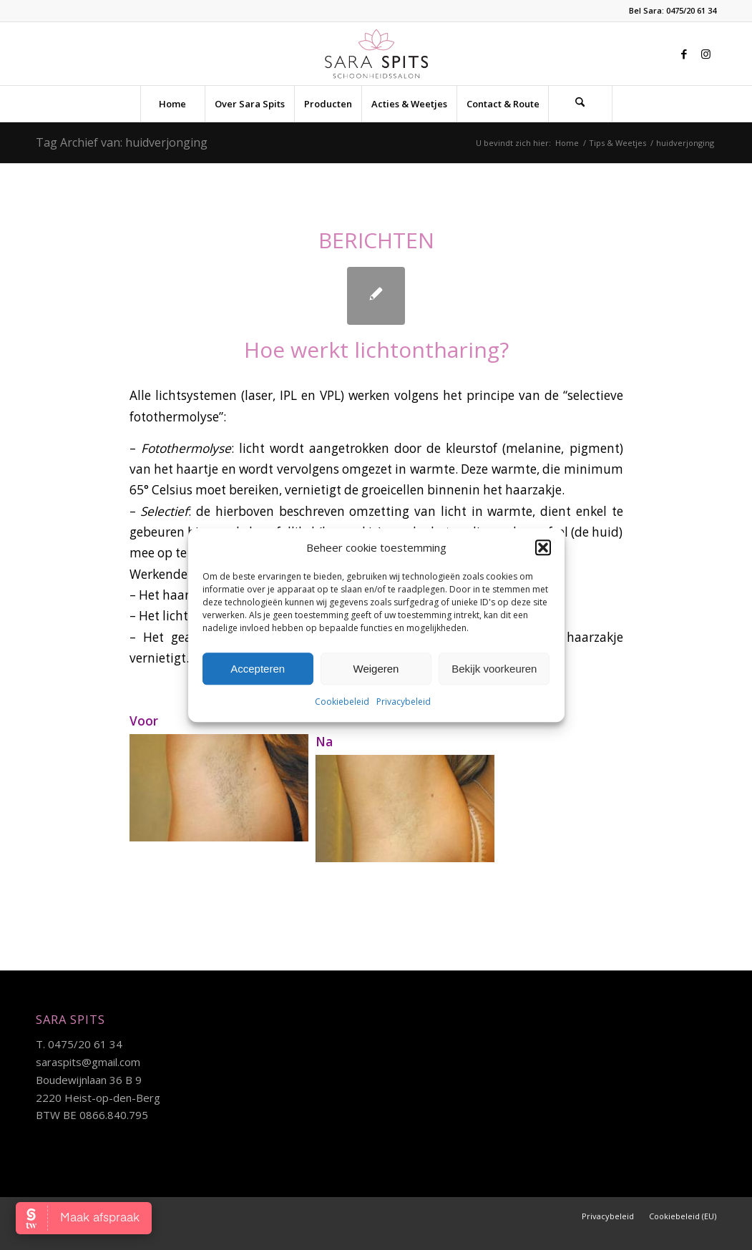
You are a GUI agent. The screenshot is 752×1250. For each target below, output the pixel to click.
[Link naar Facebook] (684, 53)
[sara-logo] (376, 53)
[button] (543, 547)
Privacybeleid (403, 702)
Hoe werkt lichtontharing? (376, 349)
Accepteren (257, 669)
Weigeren (376, 669)
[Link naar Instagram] (705, 53)
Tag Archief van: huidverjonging (121, 142)
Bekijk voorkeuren (494, 669)
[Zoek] (580, 104)
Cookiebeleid (342, 702)
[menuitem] (172, 104)
